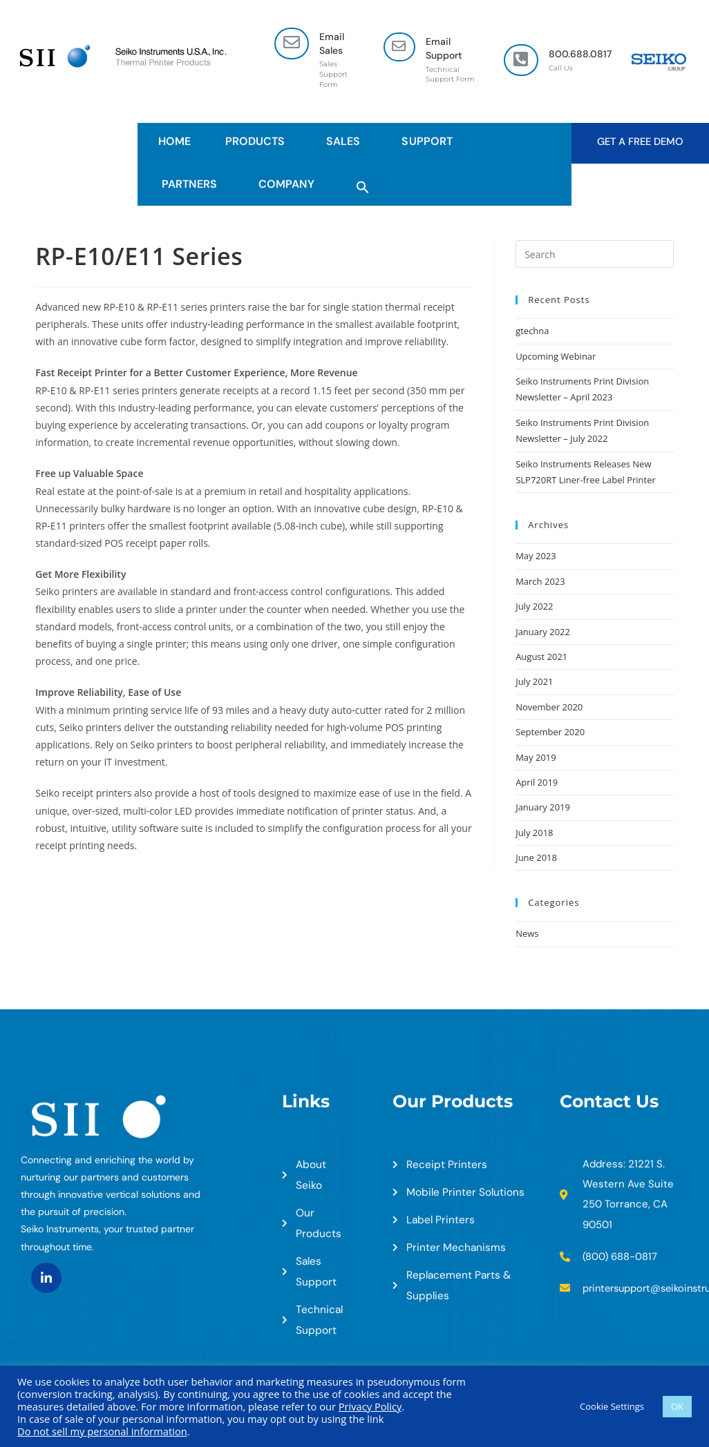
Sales (346, 141)
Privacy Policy (370, 1406)
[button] (363, 184)
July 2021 (534, 681)
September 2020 (550, 732)
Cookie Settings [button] (612, 1406)
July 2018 (534, 832)
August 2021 (541, 656)
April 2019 (537, 782)
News (527, 933)
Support (430, 141)
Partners (193, 184)
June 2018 (536, 857)
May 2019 (536, 757)
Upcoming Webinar (556, 356)
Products (258, 141)
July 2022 (534, 606)
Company (289, 184)
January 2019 (543, 807)
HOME (174, 141)
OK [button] (677, 1406)
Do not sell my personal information (102, 1431)
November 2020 (549, 707)
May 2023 (536, 556)
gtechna (532, 330)
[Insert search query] (595, 254)
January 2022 (543, 631)
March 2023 (540, 581)
